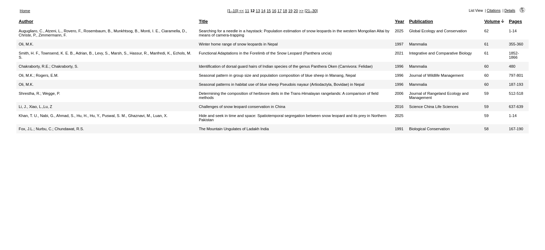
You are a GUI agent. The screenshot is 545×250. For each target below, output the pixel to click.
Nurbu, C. (44, 129)
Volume (492, 21)
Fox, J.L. (26, 129)
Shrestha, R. (29, 93)
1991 (399, 129)
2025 (399, 31)
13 (258, 11)
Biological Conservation (429, 129)
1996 (399, 66)
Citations (494, 10)
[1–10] (233, 11)
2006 (399, 93)
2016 (399, 107)
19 (290, 11)
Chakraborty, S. (64, 66)
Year (399, 21)
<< (241, 11)
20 (296, 11)
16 (274, 11)
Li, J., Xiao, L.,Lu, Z (35, 107)
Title (203, 21)
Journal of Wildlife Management (436, 75)
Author (26, 21)
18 (285, 11)
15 (269, 11)
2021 (399, 53)
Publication (421, 21)
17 (279, 11)
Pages (515, 21)
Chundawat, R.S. (69, 129)
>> (301, 11)
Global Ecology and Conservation (438, 31)
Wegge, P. (51, 93)
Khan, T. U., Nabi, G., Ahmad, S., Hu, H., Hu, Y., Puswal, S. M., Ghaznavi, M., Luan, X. (93, 116)
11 (247, 11)
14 (263, 11)
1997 (399, 44)
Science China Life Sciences (433, 107)
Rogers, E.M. (47, 75)
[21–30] (310, 11)
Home (25, 11)
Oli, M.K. (26, 44)
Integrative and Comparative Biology (440, 53)
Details (509, 10)
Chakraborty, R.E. (34, 66)
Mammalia (418, 44)
